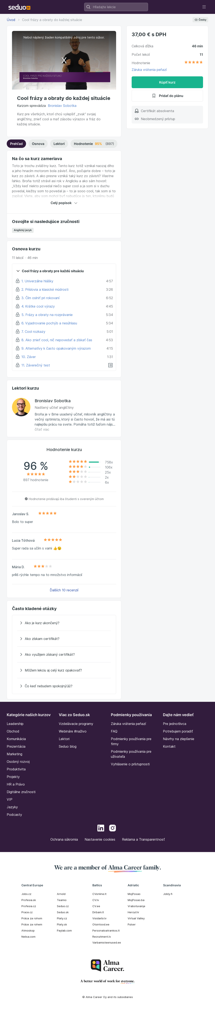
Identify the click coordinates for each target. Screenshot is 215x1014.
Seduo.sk (63, 912)
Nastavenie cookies (100, 839)
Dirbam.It (98, 912)
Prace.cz (27, 912)
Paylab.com (64, 930)
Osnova (38, 144)
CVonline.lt (99, 894)
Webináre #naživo (73, 731)
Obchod (13, 731)
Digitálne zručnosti (21, 792)
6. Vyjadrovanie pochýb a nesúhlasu (49, 323)
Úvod (11, 20)
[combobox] (116, 7)
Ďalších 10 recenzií (64, 590)
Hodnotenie (94, 143)
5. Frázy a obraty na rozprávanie (47, 315)
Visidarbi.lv (99, 918)
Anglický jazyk (23, 230)
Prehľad (16, 144)
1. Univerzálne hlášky (37, 281)
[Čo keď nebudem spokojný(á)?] (64, 686)
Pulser (132, 924)
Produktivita (16, 769)
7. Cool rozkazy (33, 331)
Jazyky (12, 807)
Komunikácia (16, 739)
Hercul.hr (133, 912)
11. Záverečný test (35, 365)
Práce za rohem (31, 924)
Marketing (14, 754)
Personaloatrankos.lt (106, 930)
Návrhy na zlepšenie (178, 739)
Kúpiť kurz (167, 82)
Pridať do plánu (167, 95)
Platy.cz (62, 918)
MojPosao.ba (136, 900)
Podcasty (14, 814)
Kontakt (169, 746)
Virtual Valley (136, 918)
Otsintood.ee (100, 924)
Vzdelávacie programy (76, 724)
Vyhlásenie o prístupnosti (130, 764)
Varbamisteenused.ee (106, 942)
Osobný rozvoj (18, 761)
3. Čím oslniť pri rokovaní (40, 298)
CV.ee (96, 906)
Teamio (62, 900)
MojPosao (134, 894)
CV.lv (95, 900)
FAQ (114, 731)
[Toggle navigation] (204, 7)
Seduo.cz (63, 906)
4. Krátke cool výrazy (38, 306)
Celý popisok (64, 203)
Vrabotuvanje (136, 906)
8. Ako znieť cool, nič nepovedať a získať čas (56, 340)
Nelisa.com (28, 936)
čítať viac (42, 429)
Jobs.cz (26, 894)
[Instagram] (112, 829)
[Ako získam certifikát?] (64, 638)
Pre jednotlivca (174, 724)
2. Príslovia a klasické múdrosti (44, 289)
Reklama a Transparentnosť (143, 839)
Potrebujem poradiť (178, 731)
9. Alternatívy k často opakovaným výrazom (56, 348)
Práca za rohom (31, 918)
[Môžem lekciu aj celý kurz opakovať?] (64, 670)
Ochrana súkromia (64, 839)
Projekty (13, 777)
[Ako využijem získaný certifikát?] (64, 654)
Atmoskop (28, 930)
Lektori (59, 144)
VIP (9, 799)
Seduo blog (67, 746)
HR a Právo (16, 784)
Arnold (61, 894)
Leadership (15, 724)
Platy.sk (62, 924)
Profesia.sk (28, 900)
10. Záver (28, 357)
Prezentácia (16, 746)
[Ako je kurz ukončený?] (64, 623)
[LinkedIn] (100, 829)
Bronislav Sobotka (62, 106)
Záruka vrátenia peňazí (149, 70)
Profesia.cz (28, 906)
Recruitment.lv (101, 936)
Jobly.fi (167, 894)
